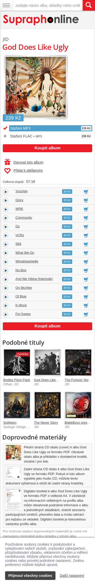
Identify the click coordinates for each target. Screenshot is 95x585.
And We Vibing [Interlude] (34, 279)
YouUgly (21, 191)
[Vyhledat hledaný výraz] (88, 5)
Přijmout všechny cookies (30, 576)
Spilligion (9, 422)
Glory (19, 200)
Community (23, 217)
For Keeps (23, 314)
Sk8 (18, 244)
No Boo (20, 270)
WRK (19, 209)
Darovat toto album (24, 162)
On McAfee (23, 288)
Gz (17, 226)
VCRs (19, 235)
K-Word (21, 305)
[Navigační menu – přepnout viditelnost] (6, 5)
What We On (24, 253)
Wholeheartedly (26, 261)
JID (6, 39)
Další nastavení (72, 576)
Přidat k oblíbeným (23, 171)
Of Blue (20, 296)
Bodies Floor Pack (16, 380)
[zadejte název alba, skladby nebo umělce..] (48, 5)
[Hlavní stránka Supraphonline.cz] (41, 20)
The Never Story (46, 422)
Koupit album (47, 148)
